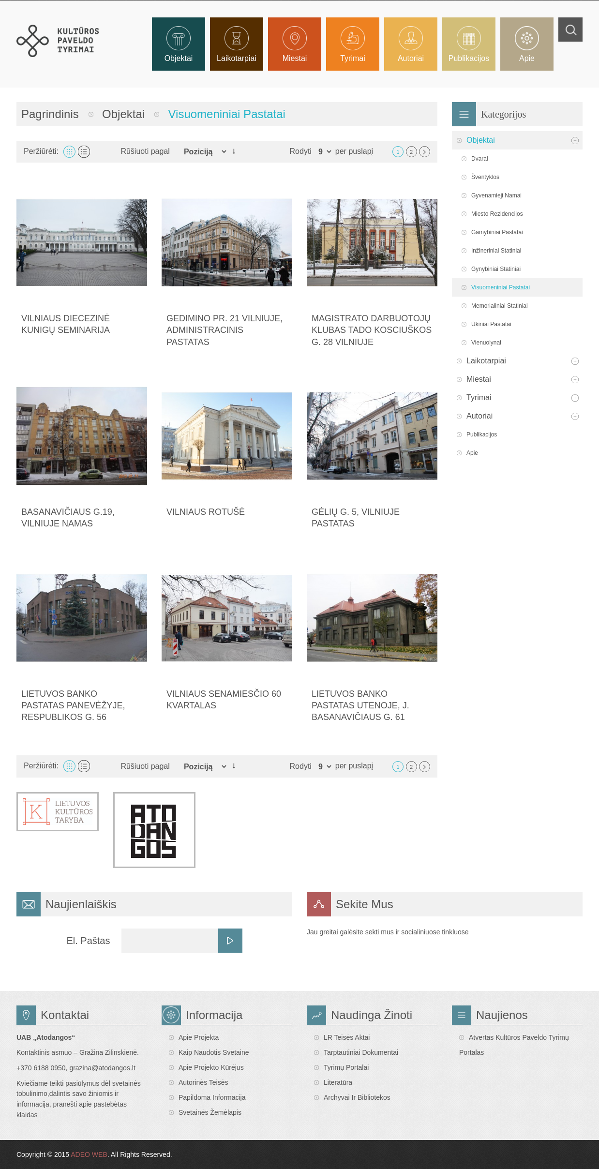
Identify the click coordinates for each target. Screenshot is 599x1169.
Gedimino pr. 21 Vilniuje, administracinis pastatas (224, 330)
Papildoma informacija (212, 1097)
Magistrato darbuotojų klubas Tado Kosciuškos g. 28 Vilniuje (372, 330)
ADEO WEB (89, 1154)
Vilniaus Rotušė (205, 512)
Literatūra (338, 1082)
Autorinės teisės (203, 1082)
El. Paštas (88, 940)
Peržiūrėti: (41, 151)
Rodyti (301, 151)
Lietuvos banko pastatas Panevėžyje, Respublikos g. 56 (73, 705)
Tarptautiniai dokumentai (361, 1052)
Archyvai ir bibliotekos (357, 1097)
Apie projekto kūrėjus (211, 1067)
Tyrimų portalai (346, 1067)
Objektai (123, 113)
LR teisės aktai (347, 1037)
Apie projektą (199, 1037)
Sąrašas (84, 152)
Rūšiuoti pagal (144, 151)
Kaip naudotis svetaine (214, 1052)
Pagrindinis (50, 113)
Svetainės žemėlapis (210, 1112)
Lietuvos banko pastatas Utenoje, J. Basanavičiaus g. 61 (360, 705)
